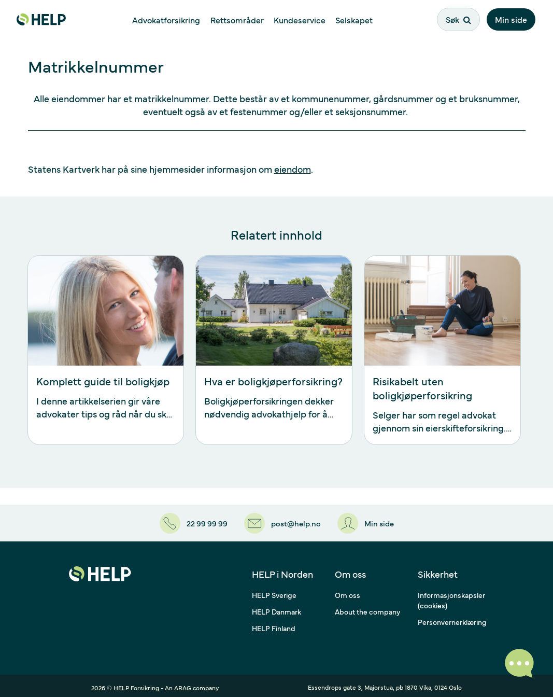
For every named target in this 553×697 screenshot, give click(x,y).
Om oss (347, 591)
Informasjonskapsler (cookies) (451, 596)
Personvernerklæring (452, 618)
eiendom (292, 168)
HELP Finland (273, 624)
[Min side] (368, 521)
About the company (367, 608)
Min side (512, 19)
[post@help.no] (282, 521)
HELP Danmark (276, 608)
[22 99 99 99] (190, 521)
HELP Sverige (274, 591)
